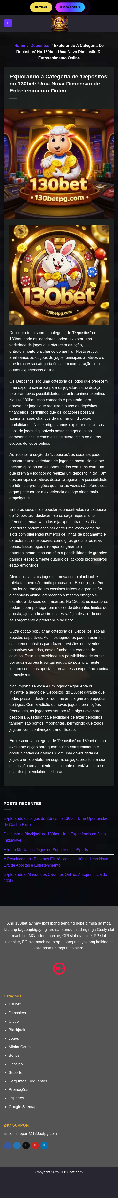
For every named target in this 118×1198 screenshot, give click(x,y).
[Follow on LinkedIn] (44, 1145)
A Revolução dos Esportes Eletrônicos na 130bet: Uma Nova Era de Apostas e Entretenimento (56, 862)
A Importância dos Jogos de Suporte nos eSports (46, 849)
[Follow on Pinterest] (35, 1145)
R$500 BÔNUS (70, 7)
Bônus (14, 1055)
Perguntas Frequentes (28, 1081)
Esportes (16, 1098)
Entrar (41, 7)
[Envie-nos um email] (26, 1145)
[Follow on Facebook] (7, 1145)
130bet (15, 1004)
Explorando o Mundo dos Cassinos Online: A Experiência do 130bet (55, 877)
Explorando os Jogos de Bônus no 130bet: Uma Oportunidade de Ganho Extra (57, 821)
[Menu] (8, 23)
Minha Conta (20, 1047)
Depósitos (40, 45)
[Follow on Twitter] (17, 1145)
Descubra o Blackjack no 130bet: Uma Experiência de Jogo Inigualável (55, 837)
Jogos (14, 1038)
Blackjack (17, 1030)
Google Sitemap (23, 1107)
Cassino (16, 1064)
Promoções (18, 1090)
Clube (14, 1021)
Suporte (15, 1073)
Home (19, 45)
